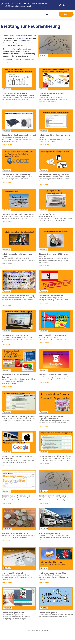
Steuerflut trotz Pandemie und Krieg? (18, 299)
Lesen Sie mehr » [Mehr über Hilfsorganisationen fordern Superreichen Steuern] (44, 430)
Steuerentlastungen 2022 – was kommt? (53, 259)
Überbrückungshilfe (48, 616)
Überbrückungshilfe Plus (13, 616)
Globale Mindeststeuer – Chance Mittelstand (17, 461)
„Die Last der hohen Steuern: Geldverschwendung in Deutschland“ (19, 98)
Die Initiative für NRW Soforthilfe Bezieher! (16, 380)
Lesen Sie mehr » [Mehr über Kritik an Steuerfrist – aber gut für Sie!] (7, 428)
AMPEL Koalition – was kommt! (53, 339)
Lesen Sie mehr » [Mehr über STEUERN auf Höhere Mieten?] (44, 307)
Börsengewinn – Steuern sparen (16, 500)
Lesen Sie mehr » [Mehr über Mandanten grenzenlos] (44, 547)
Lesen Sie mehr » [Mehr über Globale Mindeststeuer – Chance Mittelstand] (7, 470)
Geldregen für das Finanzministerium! (48, 219)
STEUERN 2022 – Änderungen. (15, 339)
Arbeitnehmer (22, 42)
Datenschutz (46, 634)
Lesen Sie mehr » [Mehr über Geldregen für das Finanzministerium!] (44, 228)
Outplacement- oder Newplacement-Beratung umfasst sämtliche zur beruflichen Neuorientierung (19, 55)
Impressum (36, 634)
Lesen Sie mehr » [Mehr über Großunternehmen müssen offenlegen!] (44, 109)
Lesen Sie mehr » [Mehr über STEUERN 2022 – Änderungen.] (7, 349)
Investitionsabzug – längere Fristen (55, 460)
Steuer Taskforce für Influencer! (53, 379)
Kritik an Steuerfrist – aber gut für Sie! (19, 420)
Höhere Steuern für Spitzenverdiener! (18, 218)
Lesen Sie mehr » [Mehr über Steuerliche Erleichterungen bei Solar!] (7, 148)
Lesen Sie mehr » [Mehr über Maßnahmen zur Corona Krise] (44, 586)
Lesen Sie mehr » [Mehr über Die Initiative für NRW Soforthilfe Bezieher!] (7, 390)
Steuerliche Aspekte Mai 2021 (15, 537)
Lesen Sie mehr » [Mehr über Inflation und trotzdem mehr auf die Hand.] (44, 148)
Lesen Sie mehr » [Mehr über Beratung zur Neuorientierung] (44, 507)
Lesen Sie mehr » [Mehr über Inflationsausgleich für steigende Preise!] (7, 267)
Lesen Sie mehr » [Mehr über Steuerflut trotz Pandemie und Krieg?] (7, 309)
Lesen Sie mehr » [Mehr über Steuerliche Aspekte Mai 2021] (7, 545)
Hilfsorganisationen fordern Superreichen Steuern (51, 421)
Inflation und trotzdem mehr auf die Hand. (55, 140)
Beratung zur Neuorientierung (52, 500)
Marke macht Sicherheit (13, 577)
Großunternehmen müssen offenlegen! (51, 98)
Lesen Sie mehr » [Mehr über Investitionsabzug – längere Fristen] (44, 467)
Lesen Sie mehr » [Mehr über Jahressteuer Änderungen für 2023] (44, 188)
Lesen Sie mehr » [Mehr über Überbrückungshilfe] (44, 624)
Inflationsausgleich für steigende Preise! (17, 259)
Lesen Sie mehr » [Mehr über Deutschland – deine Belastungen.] (7, 186)
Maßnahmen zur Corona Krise (52, 577)
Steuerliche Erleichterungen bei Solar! (19, 139)
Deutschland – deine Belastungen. (17, 178)
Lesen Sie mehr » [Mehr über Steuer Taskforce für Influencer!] (44, 386)
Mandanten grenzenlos (49, 537)
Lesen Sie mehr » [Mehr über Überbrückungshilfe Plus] (7, 626)
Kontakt (27, 634)
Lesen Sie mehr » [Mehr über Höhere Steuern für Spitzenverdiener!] (7, 226)
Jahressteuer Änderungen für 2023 (55, 178)
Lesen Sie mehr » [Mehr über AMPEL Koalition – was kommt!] (44, 346)
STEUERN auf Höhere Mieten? (51, 299)
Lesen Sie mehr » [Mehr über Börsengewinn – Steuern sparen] (7, 507)
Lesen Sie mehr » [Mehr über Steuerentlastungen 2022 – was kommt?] (44, 269)
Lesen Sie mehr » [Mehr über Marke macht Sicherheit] (7, 586)
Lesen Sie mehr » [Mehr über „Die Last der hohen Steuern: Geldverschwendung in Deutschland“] (7, 107)
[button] (46, 16)
